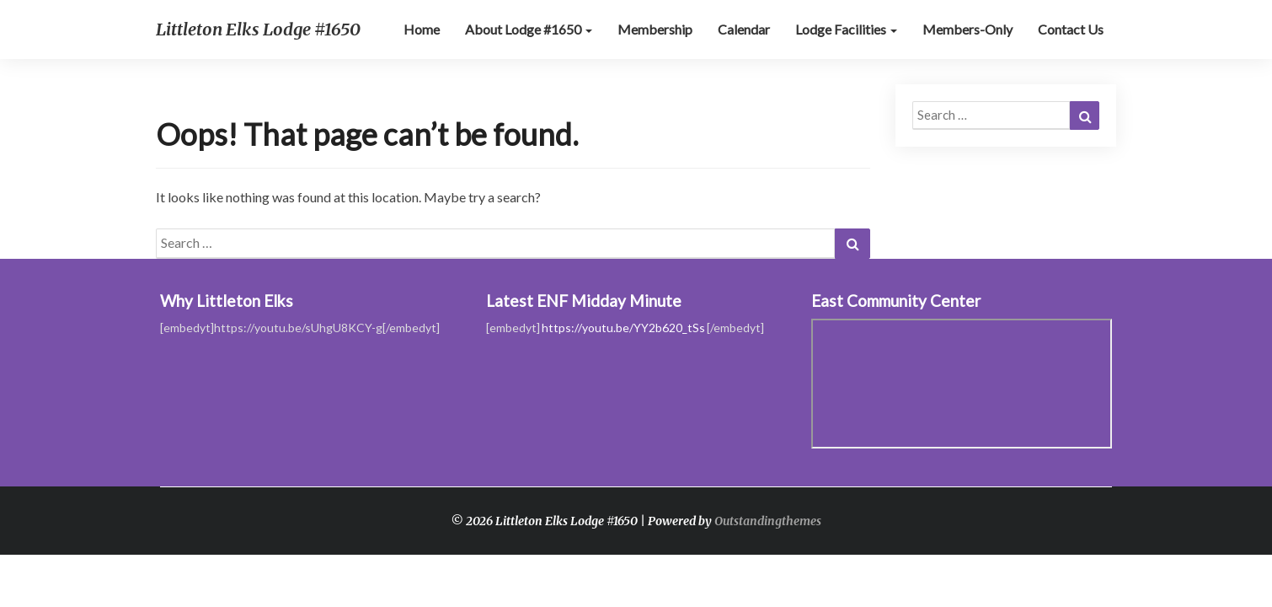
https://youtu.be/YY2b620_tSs (623, 327)
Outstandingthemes (767, 521)
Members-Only (967, 29)
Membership (654, 29)
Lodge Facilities (846, 29)
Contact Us (1071, 29)
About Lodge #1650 (528, 29)
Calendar (744, 29)
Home (422, 29)
